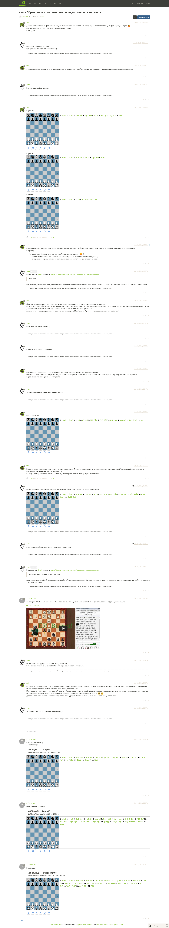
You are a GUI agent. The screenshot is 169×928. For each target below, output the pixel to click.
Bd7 (105, 420)
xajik (27, 22)
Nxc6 (83, 822)
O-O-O (143, 757)
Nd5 (125, 757)
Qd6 (76, 822)
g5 (106, 116)
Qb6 (95, 199)
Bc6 (108, 757)
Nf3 (91, 199)
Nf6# (96, 760)
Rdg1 (120, 883)
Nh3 (88, 883)
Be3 (110, 494)
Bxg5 (120, 822)
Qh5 (95, 822)
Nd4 (61, 822)
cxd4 (115, 420)
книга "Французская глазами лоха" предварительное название (75, 274)
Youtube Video (32, 605)
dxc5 (103, 157)
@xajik (34, 271)
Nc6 (86, 199)
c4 (67, 760)
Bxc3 (128, 881)
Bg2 (114, 757)
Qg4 (93, 157)
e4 (63, 116)
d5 (72, 116)
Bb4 (90, 116)
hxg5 (69, 883)
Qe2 (96, 757)
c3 (83, 199)
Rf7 (102, 883)
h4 (142, 420)
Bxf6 (62, 824)
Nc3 (77, 116)
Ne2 (120, 116)
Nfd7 (89, 494)
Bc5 (125, 494)
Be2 (109, 883)
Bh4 (102, 116)
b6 (100, 819)
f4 (94, 494)
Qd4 (131, 883)
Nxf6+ (116, 819)
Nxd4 (121, 494)
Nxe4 (132, 757)
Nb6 (124, 883)
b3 (69, 757)
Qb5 (72, 822)
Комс (28, 43)
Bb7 (109, 819)
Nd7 (61, 760)
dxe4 (81, 757)
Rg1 (127, 822)
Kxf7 (74, 886)
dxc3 (124, 420)
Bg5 (86, 116)
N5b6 (71, 760)
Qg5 (107, 822)
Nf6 (80, 116)
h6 (98, 116)
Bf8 (136, 757)
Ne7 (97, 157)
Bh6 (132, 819)
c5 (88, 157)
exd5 (89, 760)
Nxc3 (131, 420)
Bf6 (92, 886)
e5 (95, 116)
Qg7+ (81, 886)
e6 (65, 116)
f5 (61, 883)
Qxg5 (115, 822)
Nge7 (135, 420)
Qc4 (99, 883)
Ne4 (114, 116)
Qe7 (142, 819)
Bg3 (110, 116)
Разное (25, 17)
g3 (105, 822)
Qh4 (113, 883)
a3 (121, 420)
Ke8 (85, 886)
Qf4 (98, 822)
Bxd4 (143, 494)
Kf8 (61, 886)
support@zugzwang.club (85, 924)
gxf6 (120, 819)
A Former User (31, 598)
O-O (111, 420)
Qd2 (131, 494)
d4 (69, 116)
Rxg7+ (142, 883)
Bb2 (77, 757)
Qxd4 (69, 497)
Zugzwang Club (55, 924)
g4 (105, 757)
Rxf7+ (68, 886)
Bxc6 (88, 822)
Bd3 (101, 420)
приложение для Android (113, 924)
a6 (80, 760)
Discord (100, 924)
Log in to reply (144, 17)
